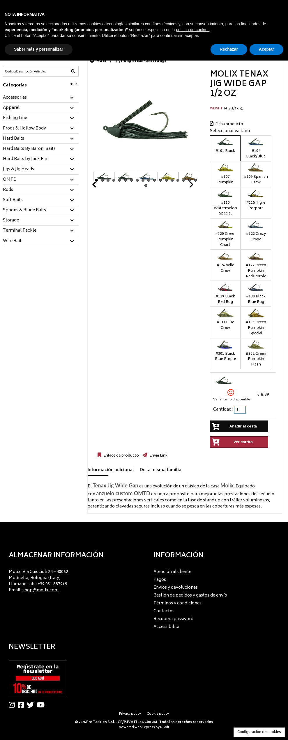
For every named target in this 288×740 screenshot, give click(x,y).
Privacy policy (130, 714)
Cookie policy (158, 714)
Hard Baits (13, 138)
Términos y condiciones (177, 603)
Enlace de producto (121, 455)
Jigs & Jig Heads (18, 169)
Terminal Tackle (19, 230)
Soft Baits (13, 200)
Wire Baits (13, 241)
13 (166, 180)
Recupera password (173, 619)
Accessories (15, 97)
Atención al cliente (172, 572)
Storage (11, 220)
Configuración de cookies (259, 732)
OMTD (10, 179)
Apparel (11, 108)
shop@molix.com (40, 590)
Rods (8, 190)
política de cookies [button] (192, 29)
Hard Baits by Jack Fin (25, 159)
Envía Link (158, 455)
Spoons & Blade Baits (24, 210)
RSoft (164, 727)
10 (148, 180)
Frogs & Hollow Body (24, 128)
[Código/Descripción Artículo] (26, 71)
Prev (101, 186)
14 (172, 180)
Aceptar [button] (266, 49)
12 (160, 180)
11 (154, 180)
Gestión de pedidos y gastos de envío (190, 595)
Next (184, 186)
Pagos (159, 579)
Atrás (98, 61)
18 (195, 180)
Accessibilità (166, 627)
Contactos (163, 611)
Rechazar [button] (229, 49)
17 (189, 180)
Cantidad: (223, 409)
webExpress (145, 727)
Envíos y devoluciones (175, 587)
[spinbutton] (240, 409)
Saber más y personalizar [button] (38, 49)
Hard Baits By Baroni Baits (29, 149)
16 (183, 180)
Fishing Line (15, 118)
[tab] (41, 98)
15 (177, 180)
